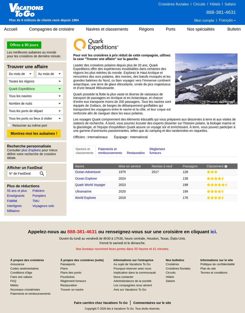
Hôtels (215, 4)
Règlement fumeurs (73, 281)
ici (213, 231)
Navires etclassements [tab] (84, 151)
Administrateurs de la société (133, 281)
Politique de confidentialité (217, 264)
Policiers (38, 191)
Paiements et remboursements (30, 293)
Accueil (10, 29)
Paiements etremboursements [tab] (110, 151)
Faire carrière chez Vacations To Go (100, 303)
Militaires (13, 211)
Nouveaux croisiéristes (25, 289)
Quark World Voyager (90, 185)
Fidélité (12, 201)
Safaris (230, 4)
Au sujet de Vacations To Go (132, 264)
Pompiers (39, 195)
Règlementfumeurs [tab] (157, 151)
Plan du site (208, 268)
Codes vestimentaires (24, 268)
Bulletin (234, 29)
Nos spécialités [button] (201, 29)
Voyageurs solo (43, 206)
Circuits (199, 4)
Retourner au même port (29, 125)
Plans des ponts (70, 272)
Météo (14, 285)
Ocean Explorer (86, 178)
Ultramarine (83, 191)
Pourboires (67, 277)
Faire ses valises (21, 277)
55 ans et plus (17, 191)
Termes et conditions (213, 272)
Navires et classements (107, 29)
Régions (146, 29)
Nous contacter (123, 277)
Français (226, 20)
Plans (64, 268)
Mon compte (204, 20)
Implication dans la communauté (135, 272)
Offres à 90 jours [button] (24, 45)
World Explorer (85, 198)
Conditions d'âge (21, 272)
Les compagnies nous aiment (133, 285)
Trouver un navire (71, 289)
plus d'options (31, 150)
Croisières (172, 264)
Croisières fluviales (173, 4)
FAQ (13, 281)
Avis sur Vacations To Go (130, 289)
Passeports (67, 264)
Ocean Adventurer (88, 172)
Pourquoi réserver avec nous (132, 268)
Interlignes (14, 206)
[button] (179, 78)
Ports (170, 29)
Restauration (68, 285)
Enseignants (15, 195)
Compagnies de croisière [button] (51, 29)
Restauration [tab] (136, 151)
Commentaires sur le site (152, 303)
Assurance (17, 264)
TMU (35, 201)
